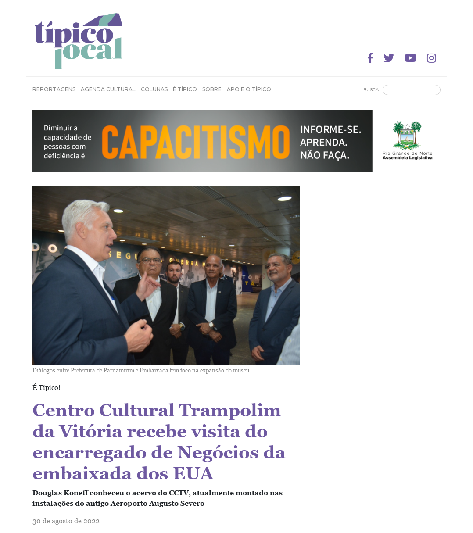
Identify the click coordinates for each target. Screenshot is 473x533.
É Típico (185, 89)
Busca (371, 90)
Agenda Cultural (108, 89)
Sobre (212, 89)
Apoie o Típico (249, 89)
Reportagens (53, 89)
